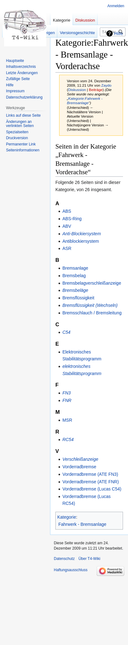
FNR (66, 400)
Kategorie (66, 517)
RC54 (68, 439)
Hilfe (118, 33)
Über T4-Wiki (89, 558)
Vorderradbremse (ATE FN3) (90, 474)
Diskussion (77, 90)
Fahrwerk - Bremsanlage (82, 524)
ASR (66, 248)
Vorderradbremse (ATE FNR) (90, 481)
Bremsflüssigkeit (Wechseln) (89, 305)
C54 (66, 332)
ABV (66, 226)
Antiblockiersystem (80, 241)
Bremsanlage (75, 268)
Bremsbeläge (75, 290)
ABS (66, 211)
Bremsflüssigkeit (78, 297)
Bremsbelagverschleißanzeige (91, 283)
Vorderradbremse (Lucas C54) (91, 488)
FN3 (66, 392)
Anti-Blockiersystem (81, 233)
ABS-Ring (71, 218)
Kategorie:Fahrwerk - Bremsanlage (85, 100)
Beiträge (96, 90)
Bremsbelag (74, 275)
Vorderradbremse (79, 466)
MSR (67, 420)
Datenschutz (64, 558)
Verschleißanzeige (80, 459)
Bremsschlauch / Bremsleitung (91, 312)
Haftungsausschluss (70, 570)
